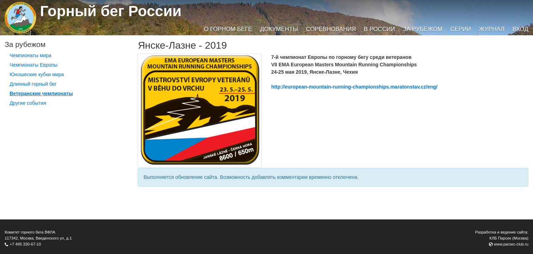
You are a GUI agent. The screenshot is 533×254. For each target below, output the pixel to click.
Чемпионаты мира (31, 55)
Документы (279, 29)
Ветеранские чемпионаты (41, 93)
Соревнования (331, 29)
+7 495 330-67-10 (25, 244)
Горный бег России (111, 11)
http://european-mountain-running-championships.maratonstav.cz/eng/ (354, 87)
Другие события (28, 103)
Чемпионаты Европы (34, 65)
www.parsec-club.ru (511, 244)
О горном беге (228, 29)
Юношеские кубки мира (37, 74)
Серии (460, 29)
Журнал (491, 29)
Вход (520, 29)
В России (379, 29)
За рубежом (423, 29)
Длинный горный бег (33, 84)
